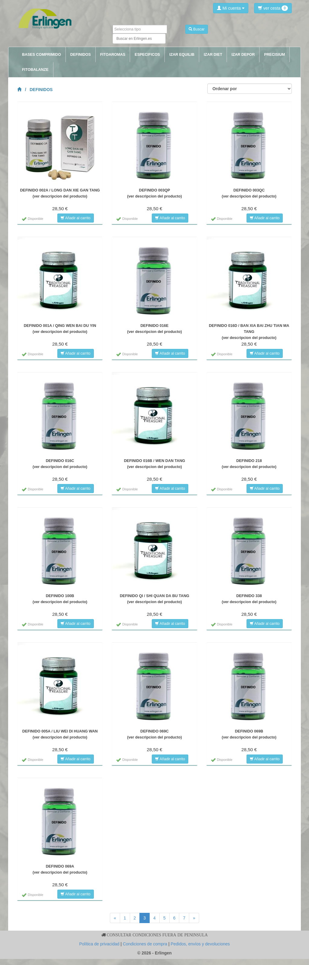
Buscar (197, 29)
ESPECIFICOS (147, 54)
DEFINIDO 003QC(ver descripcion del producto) (249, 193)
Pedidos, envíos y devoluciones (200, 943)
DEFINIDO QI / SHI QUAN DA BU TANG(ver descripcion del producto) (154, 599)
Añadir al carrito (76, 218)
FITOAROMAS (113, 54)
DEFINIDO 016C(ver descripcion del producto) (60, 464)
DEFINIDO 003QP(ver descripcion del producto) (154, 193)
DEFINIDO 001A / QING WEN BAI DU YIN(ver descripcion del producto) (60, 329)
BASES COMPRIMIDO (41, 54)
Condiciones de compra (145, 943)
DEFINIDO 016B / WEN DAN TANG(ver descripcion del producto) (154, 464)
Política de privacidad (99, 943)
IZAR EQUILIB (181, 54)
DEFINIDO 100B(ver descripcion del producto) (60, 599)
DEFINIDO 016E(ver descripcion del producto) (154, 329)
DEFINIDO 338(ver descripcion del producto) (249, 599)
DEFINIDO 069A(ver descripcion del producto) (60, 869)
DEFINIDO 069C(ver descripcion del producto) (154, 734)
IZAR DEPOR (243, 54)
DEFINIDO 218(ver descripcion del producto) (249, 464)
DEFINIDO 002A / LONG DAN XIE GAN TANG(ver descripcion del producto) (60, 193)
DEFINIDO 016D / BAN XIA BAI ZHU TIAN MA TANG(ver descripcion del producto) (249, 332)
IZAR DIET (213, 54)
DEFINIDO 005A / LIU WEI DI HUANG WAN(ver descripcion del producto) (60, 734)
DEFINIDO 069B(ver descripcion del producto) (249, 734)
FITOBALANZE (35, 70)
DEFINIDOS (80, 54)
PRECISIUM (274, 54)
